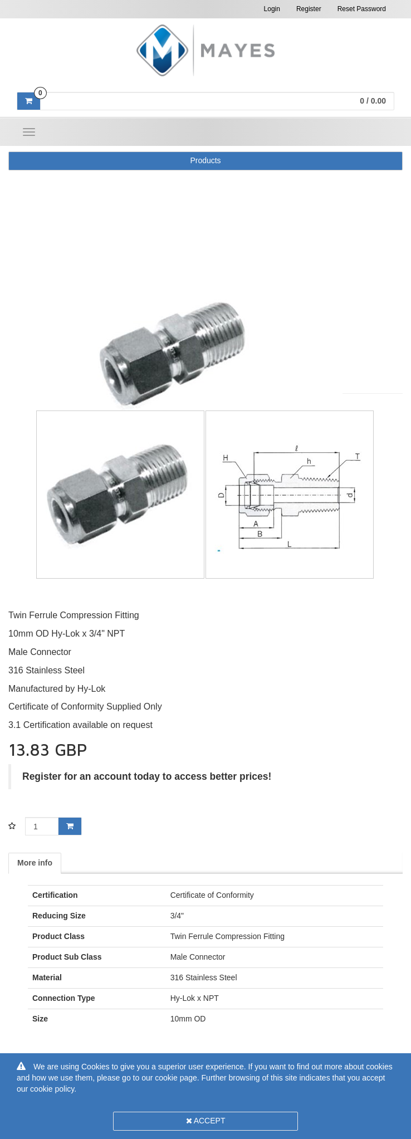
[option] (205, 354)
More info (34, 862)
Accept (206, 1120)
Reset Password (361, 9)
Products (205, 160)
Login (272, 9)
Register (308, 9)
